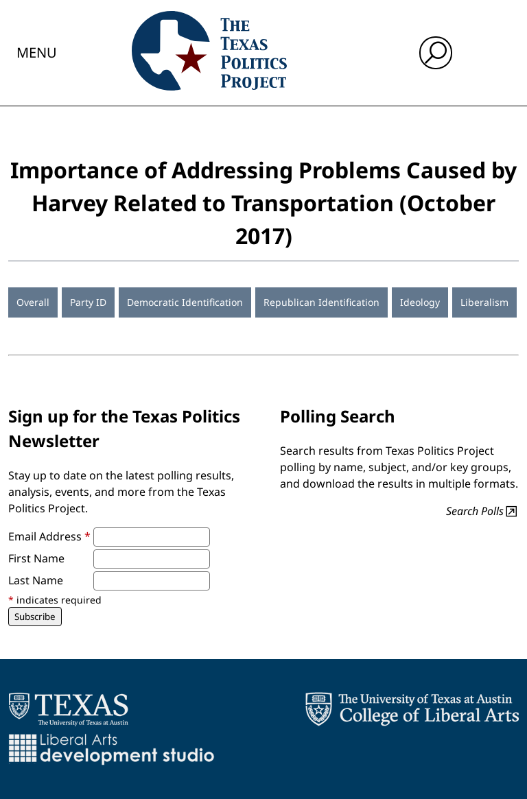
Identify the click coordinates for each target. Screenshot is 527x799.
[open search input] (435, 52)
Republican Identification (321, 302)
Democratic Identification (185, 302)
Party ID (88, 302)
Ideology (420, 302)
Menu (36, 52)
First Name (36, 558)
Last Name (35, 580)
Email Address (49, 536)
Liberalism (484, 302)
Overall (32, 302)
